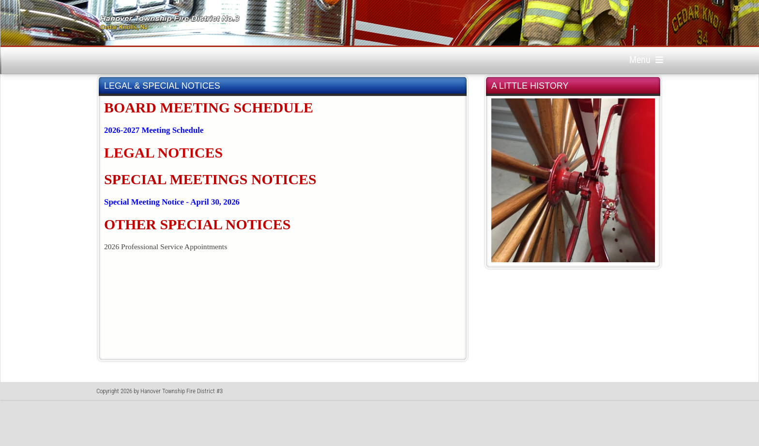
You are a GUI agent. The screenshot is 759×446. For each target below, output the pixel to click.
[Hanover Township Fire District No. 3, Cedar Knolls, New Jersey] (169, 23)
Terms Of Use (646, 396)
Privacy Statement (599, 396)
